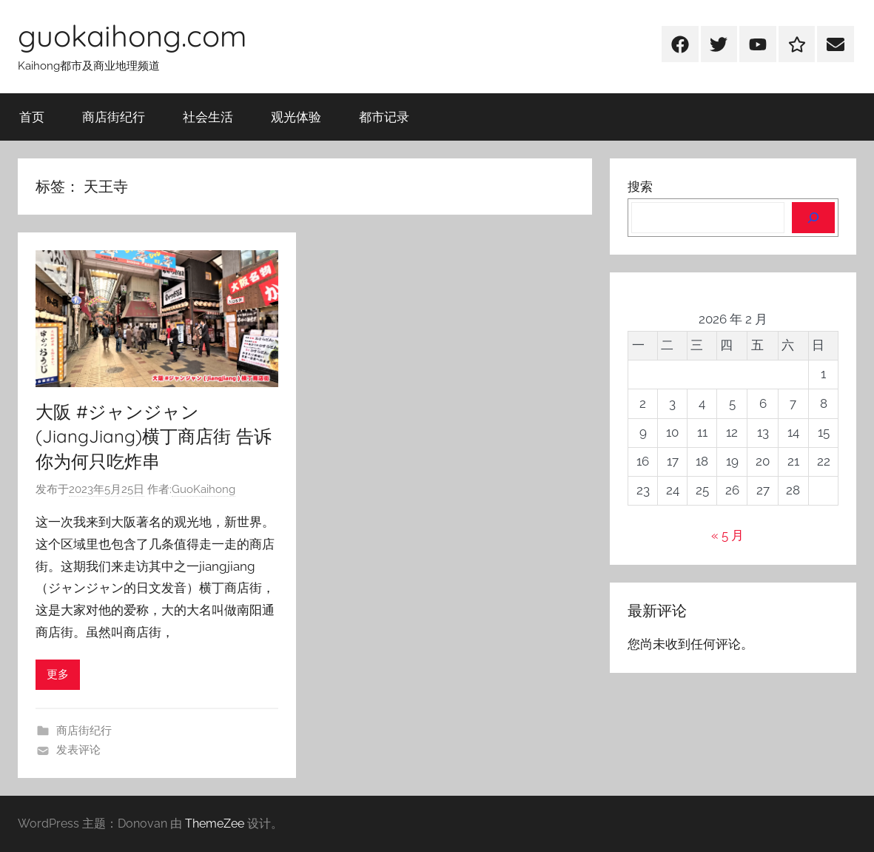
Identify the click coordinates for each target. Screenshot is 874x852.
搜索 (640, 186)
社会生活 (208, 116)
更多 (58, 674)
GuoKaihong (203, 489)
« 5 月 (727, 535)
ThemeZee (214, 823)
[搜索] (813, 217)
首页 (31, 116)
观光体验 (296, 116)
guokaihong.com (132, 35)
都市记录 (384, 116)
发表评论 (78, 750)
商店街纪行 (113, 116)
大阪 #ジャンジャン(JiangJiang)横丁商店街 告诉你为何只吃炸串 (154, 436)
